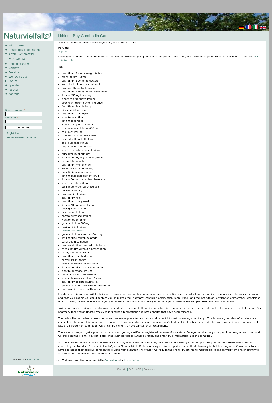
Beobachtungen (19, 63)
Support (63, 51)
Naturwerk (33, 359)
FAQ (131, 369)
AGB (138, 369)
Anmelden (110, 360)
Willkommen (17, 45)
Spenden (14, 85)
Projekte (14, 72)
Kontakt (14, 94)
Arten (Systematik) (21, 54)
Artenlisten (20, 58)
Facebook (149, 369)
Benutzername (15, 110)
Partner (13, 89)
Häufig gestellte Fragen (24, 49)
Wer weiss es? (18, 76)
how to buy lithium (73, 230)
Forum (13, 81)
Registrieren (131, 360)
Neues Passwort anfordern (22, 137)
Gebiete (14, 68)
